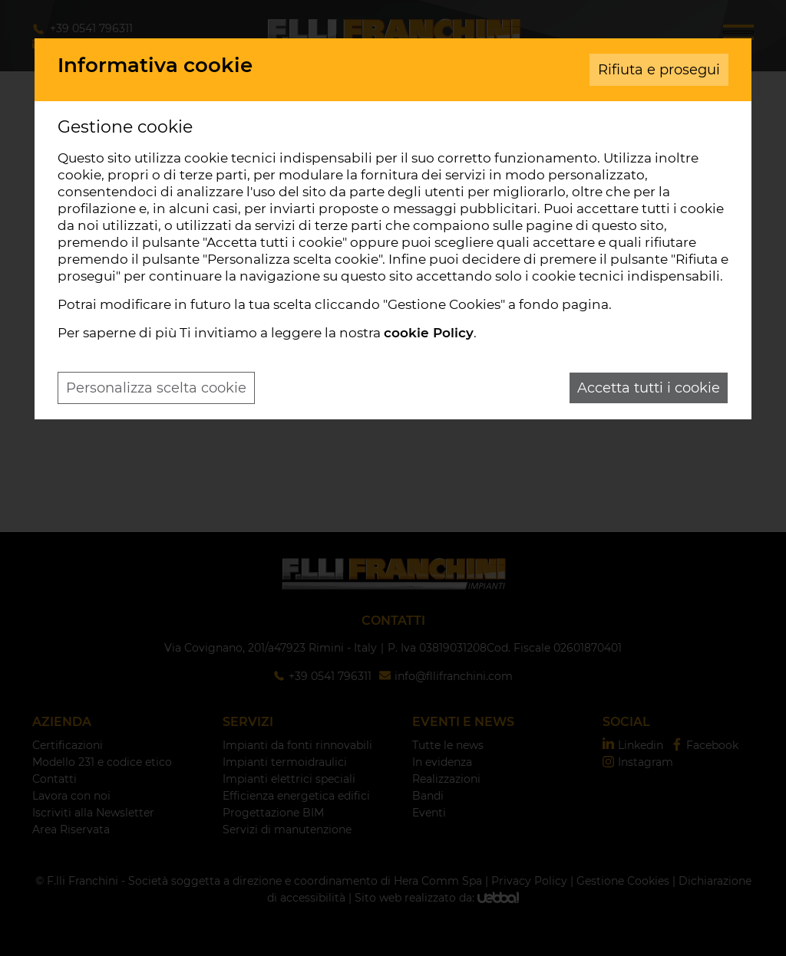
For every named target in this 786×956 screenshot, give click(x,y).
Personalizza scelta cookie (156, 387)
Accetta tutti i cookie (648, 387)
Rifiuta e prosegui (659, 69)
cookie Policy (429, 332)
